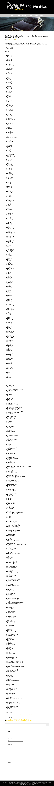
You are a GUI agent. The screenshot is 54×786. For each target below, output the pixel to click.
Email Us (36, 15)
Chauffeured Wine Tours (27, 782)
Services (18, 15)
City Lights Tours (34, 782)
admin (16, 39)
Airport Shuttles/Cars (8, 782)
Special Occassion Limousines (18, 783)
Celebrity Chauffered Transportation (17, 782)
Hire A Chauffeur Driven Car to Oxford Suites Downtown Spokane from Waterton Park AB (24, 714)
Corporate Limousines (41, 782)
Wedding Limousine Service (28, 783)
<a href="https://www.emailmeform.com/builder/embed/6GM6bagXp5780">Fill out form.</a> (27, 751)
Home (12, 15)
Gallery (24, 15)
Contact (30, 15)
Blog (41, 15)
